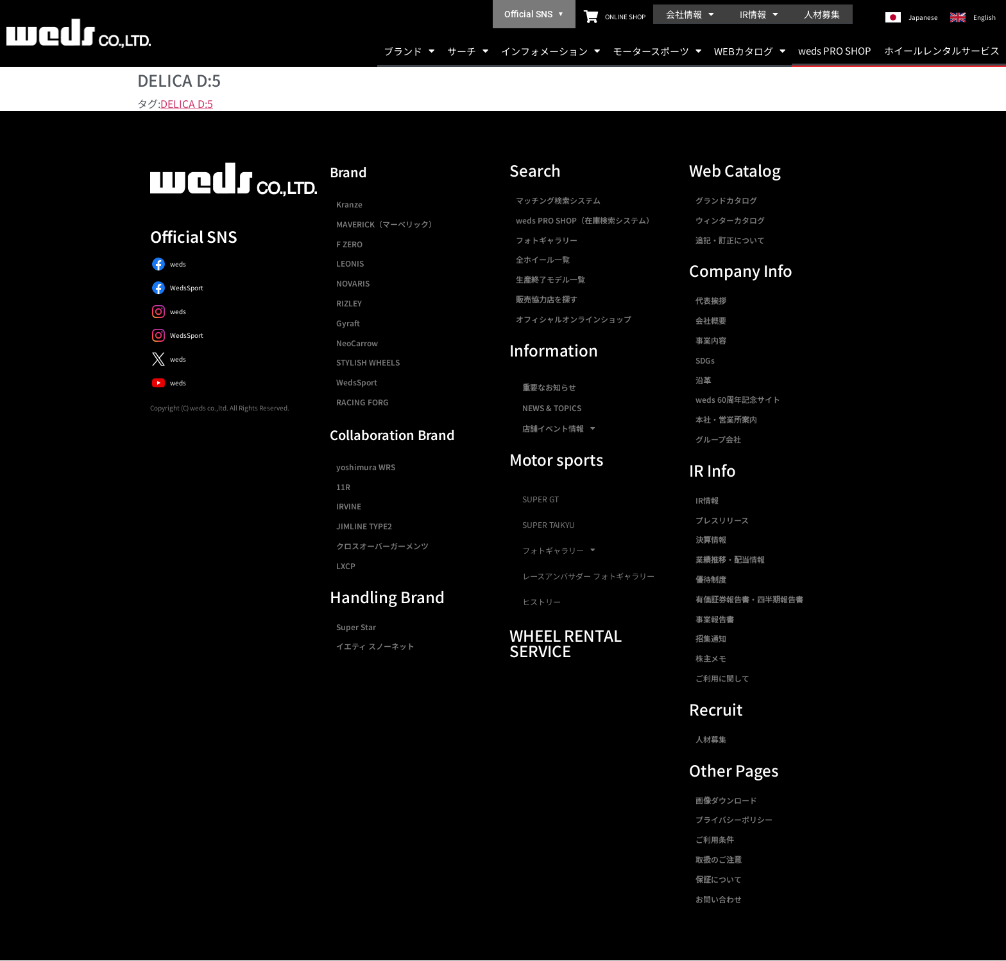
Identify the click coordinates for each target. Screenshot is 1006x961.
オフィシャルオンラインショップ (573, 318)
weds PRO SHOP (834, 50)
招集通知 (710, 638)
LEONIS (350, 263)
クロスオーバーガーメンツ (382, 545)
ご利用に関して (722, 678)
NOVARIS (353, 283)
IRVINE (348, 505)
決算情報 (710, 539)
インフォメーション (550, 51)
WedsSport (356, 381)
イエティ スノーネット (375, 645)
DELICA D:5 (186, 103)
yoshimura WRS (365, 466)
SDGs (705, 360)
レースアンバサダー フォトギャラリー (588, 576)
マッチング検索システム (558, 200)
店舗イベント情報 (558, 428)
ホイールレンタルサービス (942, 50)
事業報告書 (714, 618)
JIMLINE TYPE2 (364, 525)
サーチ (467, 51)
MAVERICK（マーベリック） (386, 223)
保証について (718, 879)
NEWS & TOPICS (551, 407)
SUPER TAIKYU (548, 525)
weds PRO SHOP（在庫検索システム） (585, 220)
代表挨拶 (710, 300)
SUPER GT (540, 499)
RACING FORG (362, 401)
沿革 (703, 380)
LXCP (345, 565)
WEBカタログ (749, 51)
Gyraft (348, 322)
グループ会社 (718, 439)
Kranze (349, 203)
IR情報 (759, 14)
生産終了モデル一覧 (550, 279)
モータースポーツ (657, 51)
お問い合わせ (718, 899)
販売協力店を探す (546, 299)
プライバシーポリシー (733, 819)
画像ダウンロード (726, 800)
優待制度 (710, 579)
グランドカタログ (726, 200)
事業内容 (710, 340)
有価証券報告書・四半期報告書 (749, 599)
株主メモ (710, 658)
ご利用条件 (714, 839)
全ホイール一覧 (543, 259)
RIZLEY (349, 302)
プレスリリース (722, 520)
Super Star (356, 626)
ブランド (409, 51)
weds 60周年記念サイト (737, 399)
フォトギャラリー (546, 239)
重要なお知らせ (549, 387)
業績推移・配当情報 (730, 559)
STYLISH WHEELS (368, 362)
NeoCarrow (357, 342)
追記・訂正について (730, 239)
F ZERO (349, 243)
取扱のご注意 (718, 859)
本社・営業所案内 (726, 419)
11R (343, 486)
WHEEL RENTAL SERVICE (565, 643)
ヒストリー (541, 602)
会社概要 (710, 320)
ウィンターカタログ (730, 220)
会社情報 (690, 14)
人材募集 (822, 14)
